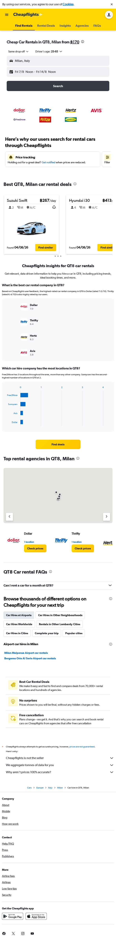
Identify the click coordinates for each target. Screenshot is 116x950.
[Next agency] (106, 517)
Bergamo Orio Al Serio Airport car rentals (30, 658)
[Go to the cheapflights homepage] (27, 15)
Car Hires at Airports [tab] (18, 615)
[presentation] (82, 41)
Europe (39, 787)
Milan (60, 787)
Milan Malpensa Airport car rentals (26, 652)
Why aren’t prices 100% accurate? (60, 772)
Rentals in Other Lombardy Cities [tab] (59, 624)
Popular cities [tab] (73, 633)
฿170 (74, 42)
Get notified (48, 162)
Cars (29, 787)
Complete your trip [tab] (47, 633)
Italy (50, 787)
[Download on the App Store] (36, 916)
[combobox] (19, 51)
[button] (111, 4)
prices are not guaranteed (82, 746)
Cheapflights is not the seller (60, 758)
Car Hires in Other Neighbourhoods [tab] (60, 615)
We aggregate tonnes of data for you (60, 765)
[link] (58, 444)
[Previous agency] (9, 517)
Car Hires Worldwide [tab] (19, 624)
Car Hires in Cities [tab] (17, 633)
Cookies (68, 4)
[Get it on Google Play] (12, 916)
